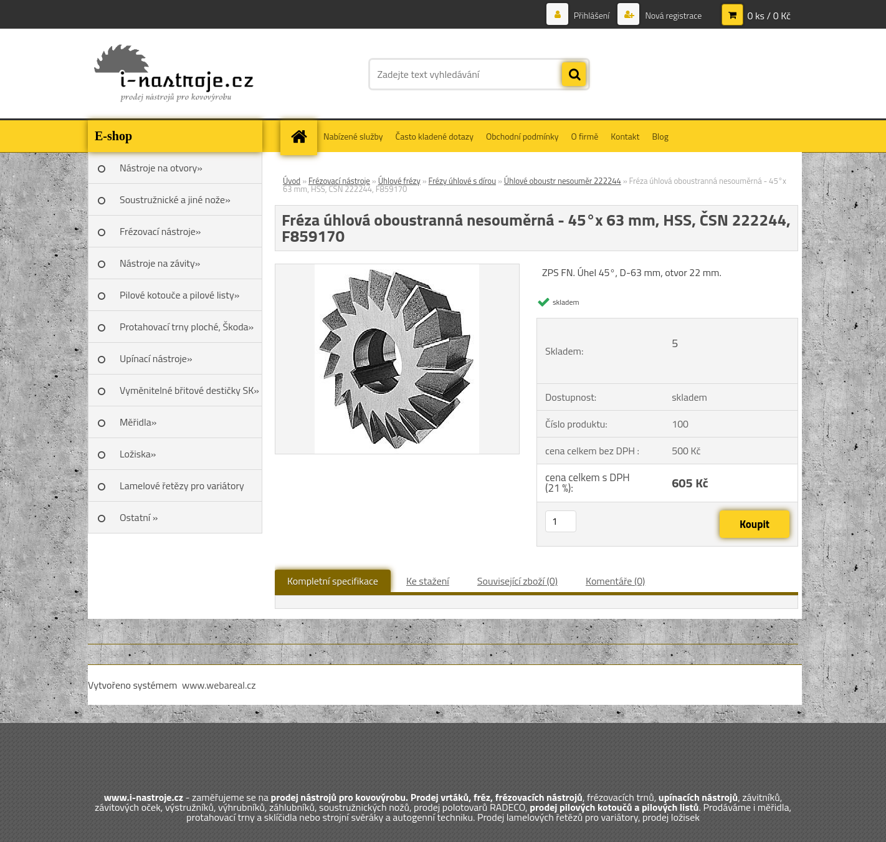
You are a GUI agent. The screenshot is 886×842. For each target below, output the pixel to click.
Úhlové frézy (399, 181)
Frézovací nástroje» (160, 231)
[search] (574, 75)
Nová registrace (672, 15)
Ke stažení (427, 580)
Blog (660, 136)
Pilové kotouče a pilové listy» (179, 294)
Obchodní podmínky (522, 136)
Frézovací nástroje (339, 181)
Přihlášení (592, 15)
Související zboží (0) (517, 580)
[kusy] (560, 521)
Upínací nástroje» (156, 358)
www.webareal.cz (219, 684)
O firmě (585, 136)
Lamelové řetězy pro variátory (182, 485)
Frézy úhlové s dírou (463, 181)
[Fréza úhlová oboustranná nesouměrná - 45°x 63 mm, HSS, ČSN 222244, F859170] (397, 269)
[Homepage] (302, 136)
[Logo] (173, 74)
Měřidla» (138, 421)
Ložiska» (138, 453)
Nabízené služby (353, 136)
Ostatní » (139, 517)
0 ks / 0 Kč (769, 15)
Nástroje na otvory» (161, 167)
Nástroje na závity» (160, 263)
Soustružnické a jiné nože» (175, 199)
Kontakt (625, 136)
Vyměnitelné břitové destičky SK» (189, 390)
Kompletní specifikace (332, 580)
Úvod (291, 181)
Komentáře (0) (615, 580)
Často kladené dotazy (435, 136)
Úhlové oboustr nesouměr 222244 (562, 181)
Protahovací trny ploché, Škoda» (187, 326)
